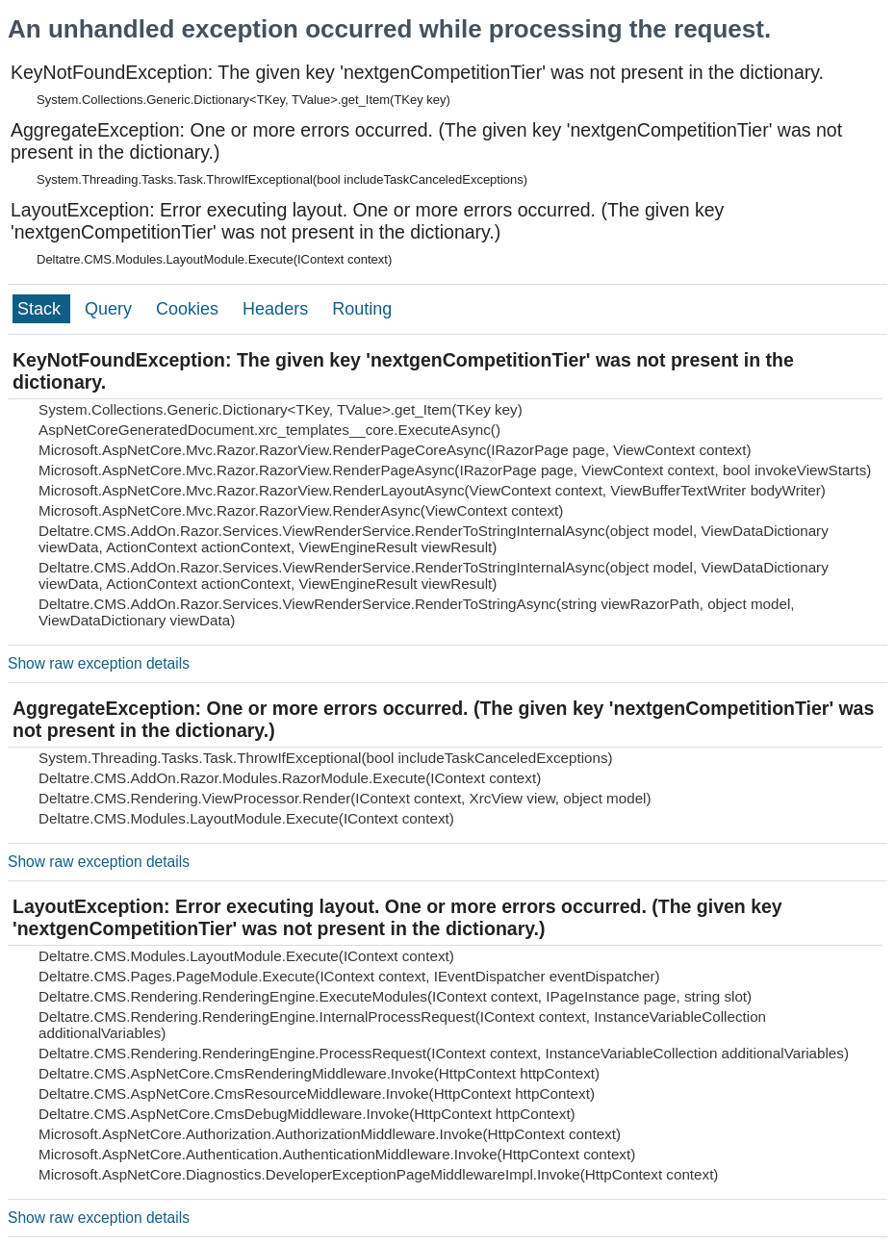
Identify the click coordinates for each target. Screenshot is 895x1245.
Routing (362, 308)
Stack (41, 308)
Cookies (189, 308)
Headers (278, 308)
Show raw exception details (99, 663)
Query (111, 308)
